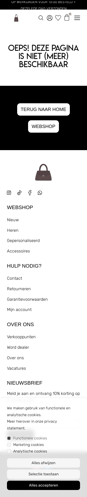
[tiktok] (19, 192)
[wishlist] (58, 17)
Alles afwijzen (43, 463)
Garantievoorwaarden (27, 299)
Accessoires (18, 251)
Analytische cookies (30, 451)
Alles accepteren (43, 485)
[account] (49, 17)
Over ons (15, 357)
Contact (14, 278)
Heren (13, 230)
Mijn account (19, 309)
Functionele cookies (30, 438)
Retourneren (19, 288)
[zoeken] (41, 17)
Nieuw (13, 219)
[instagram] (9, 192)
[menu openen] (77, 17)
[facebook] (30, 192)
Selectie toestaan (44, 474)
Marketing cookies (28, 444)
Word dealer (18, 347)
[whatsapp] (41, 194)
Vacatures (16, 368)
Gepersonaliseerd (23, 240)
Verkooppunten (21, 336)
